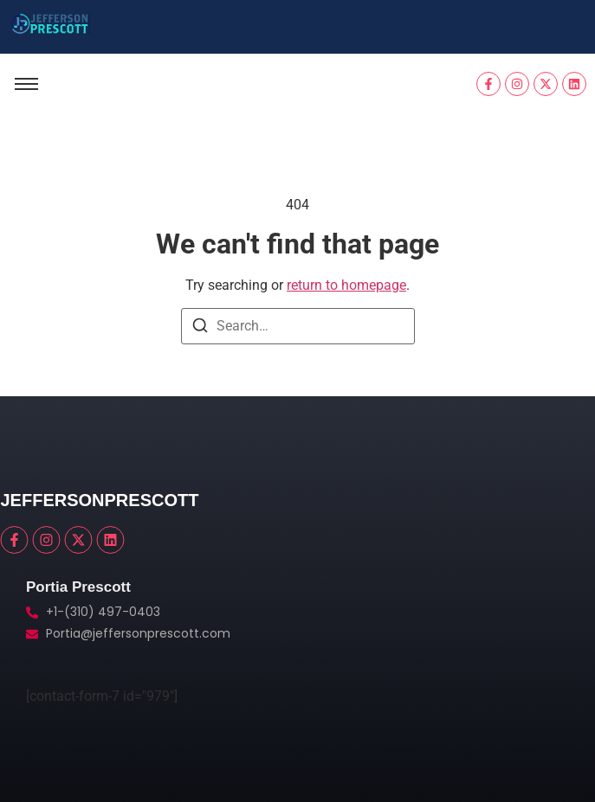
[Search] (200, 328)
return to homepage (346, 285)
